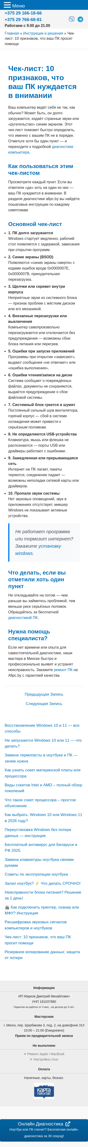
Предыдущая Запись (44, 694)
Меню (18, 5)
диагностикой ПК (23, 618)
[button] (8, 5)
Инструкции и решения (43, 33)
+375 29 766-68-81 (23, 19)
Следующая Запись (44, 704)
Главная (12, 33)
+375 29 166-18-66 (23, 13)
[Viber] (72, 19)
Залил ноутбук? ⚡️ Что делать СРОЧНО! (43, 883)
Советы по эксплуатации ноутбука (36, 874)
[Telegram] (80, 19)
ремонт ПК (63, 670)
